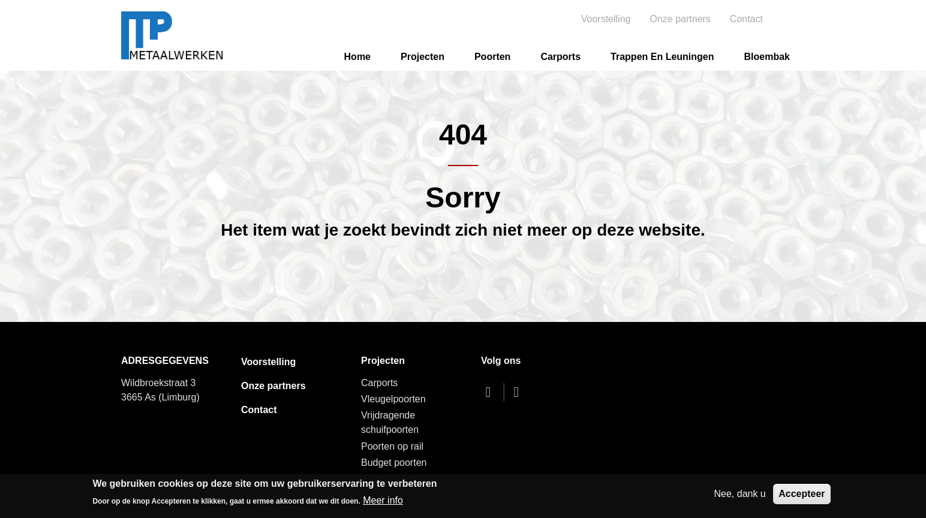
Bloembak (767, 57)
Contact (746, 19)
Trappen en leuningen (662, 57)
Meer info (383, 500)
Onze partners (680, 19)
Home (357, 57)
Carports (560, 57)
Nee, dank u (739, 494)
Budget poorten (393, 462)
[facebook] (491, 392)
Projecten (422, 57)
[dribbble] (519, 392)
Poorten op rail (392, 446)
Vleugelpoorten (393, 399)
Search (791, 19)
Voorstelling (606, 19)
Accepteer (801, 494)
